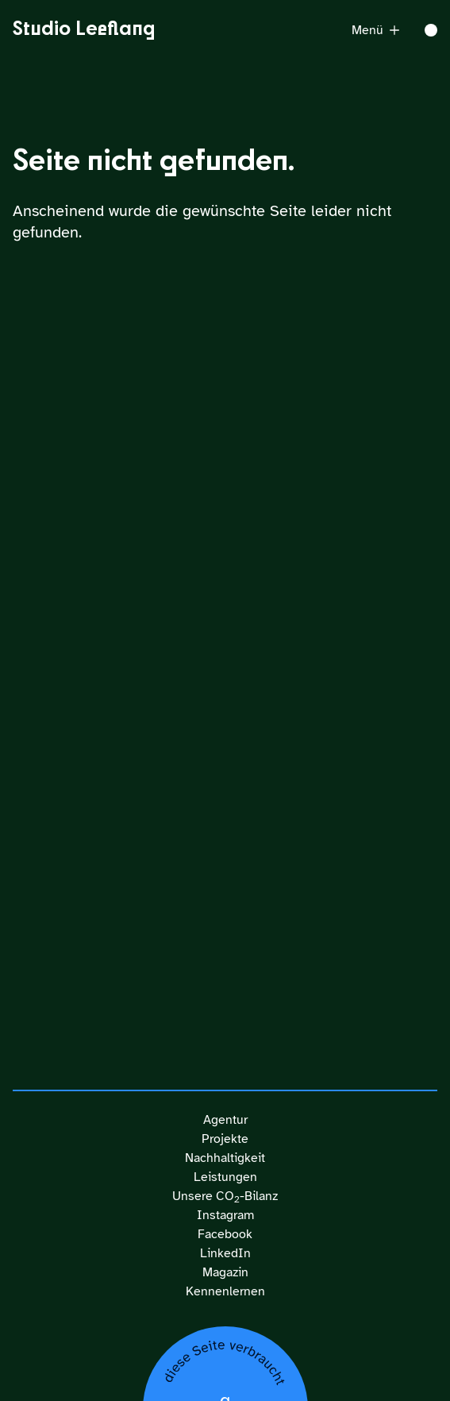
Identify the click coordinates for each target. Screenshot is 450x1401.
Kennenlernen (225, 1291)
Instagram (225, 1215)
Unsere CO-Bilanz (225, 1196)
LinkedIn (225, 1253)
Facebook (225, 1234)
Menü (375, 30)
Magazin (225, 1272)
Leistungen (225, 1177)
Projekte (225, 1139)
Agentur (225, 1120)
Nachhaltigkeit (225, 1158)
